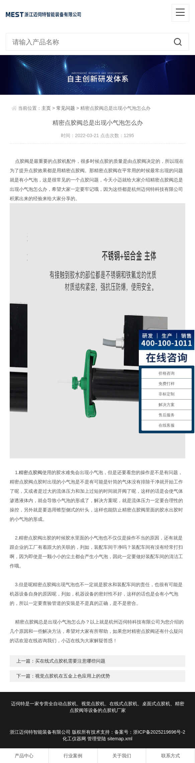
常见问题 (65, 108)
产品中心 (24, 755)
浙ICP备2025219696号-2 (159, 732)
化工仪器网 (74, 738)
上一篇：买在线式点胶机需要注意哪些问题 (60, 661)
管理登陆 (96, 738)
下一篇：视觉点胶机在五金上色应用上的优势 (63, 676)
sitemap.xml (119, 738)
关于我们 (121, 755)
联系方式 (170, 755)
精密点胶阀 (30, 472)
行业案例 (73, 755)
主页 (46, 108)
